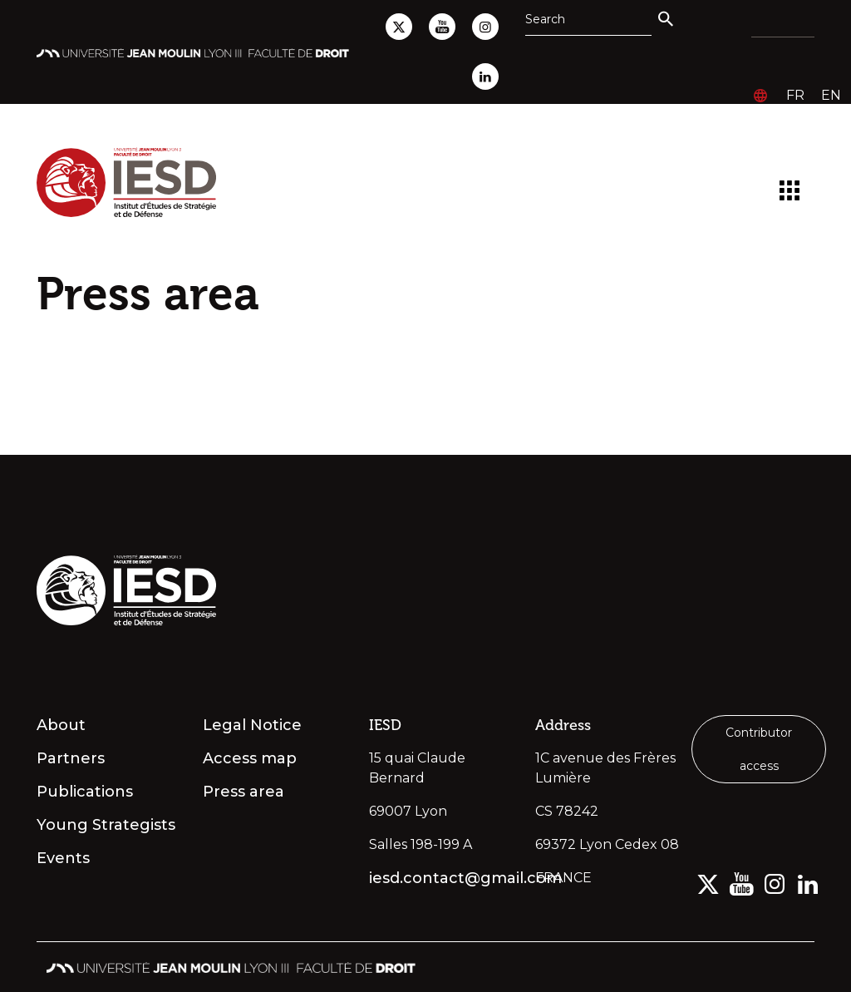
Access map (250, 758)
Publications (85, 791)
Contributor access (759, 749)
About (61, 725)
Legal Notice (252, 725)
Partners (71, 758)
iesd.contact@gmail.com (442, 878)
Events (63, 858)
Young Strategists (106, 825)
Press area (243, 791)
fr (795, 95)
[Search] (588, 19)
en (831, 95)
